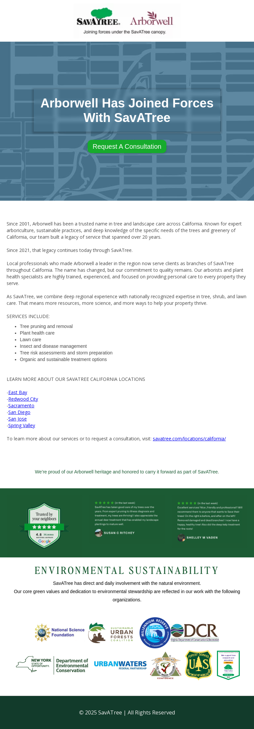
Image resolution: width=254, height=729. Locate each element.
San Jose (17, 419)
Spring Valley (21, 425)
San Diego (19, 412)
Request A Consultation (127, 146)
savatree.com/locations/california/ (189, 438)
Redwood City (23, 399)
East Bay (17, 392)
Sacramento (21, 405)
